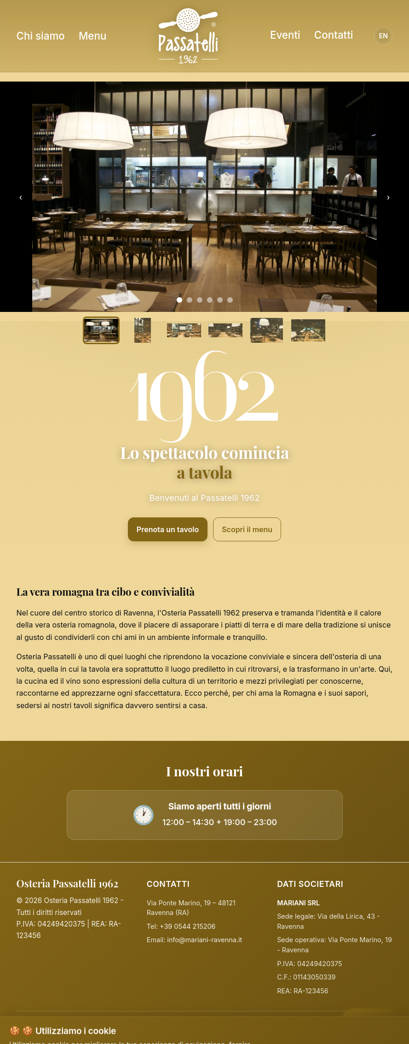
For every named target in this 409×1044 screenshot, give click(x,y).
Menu (93, 35)
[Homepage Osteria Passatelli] (188, 36)
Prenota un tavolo (168, 529)
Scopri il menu (247, 529)
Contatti (333, 35)
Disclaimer (290, 1028)
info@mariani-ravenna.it (204, 940)
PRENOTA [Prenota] (364, 1017)
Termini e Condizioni (235, 1028)
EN (383, 36)
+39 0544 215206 (187, 926)
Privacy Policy (124, 1028)
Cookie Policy (174, 1028)
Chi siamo (41, 35)
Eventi (285, 35)
